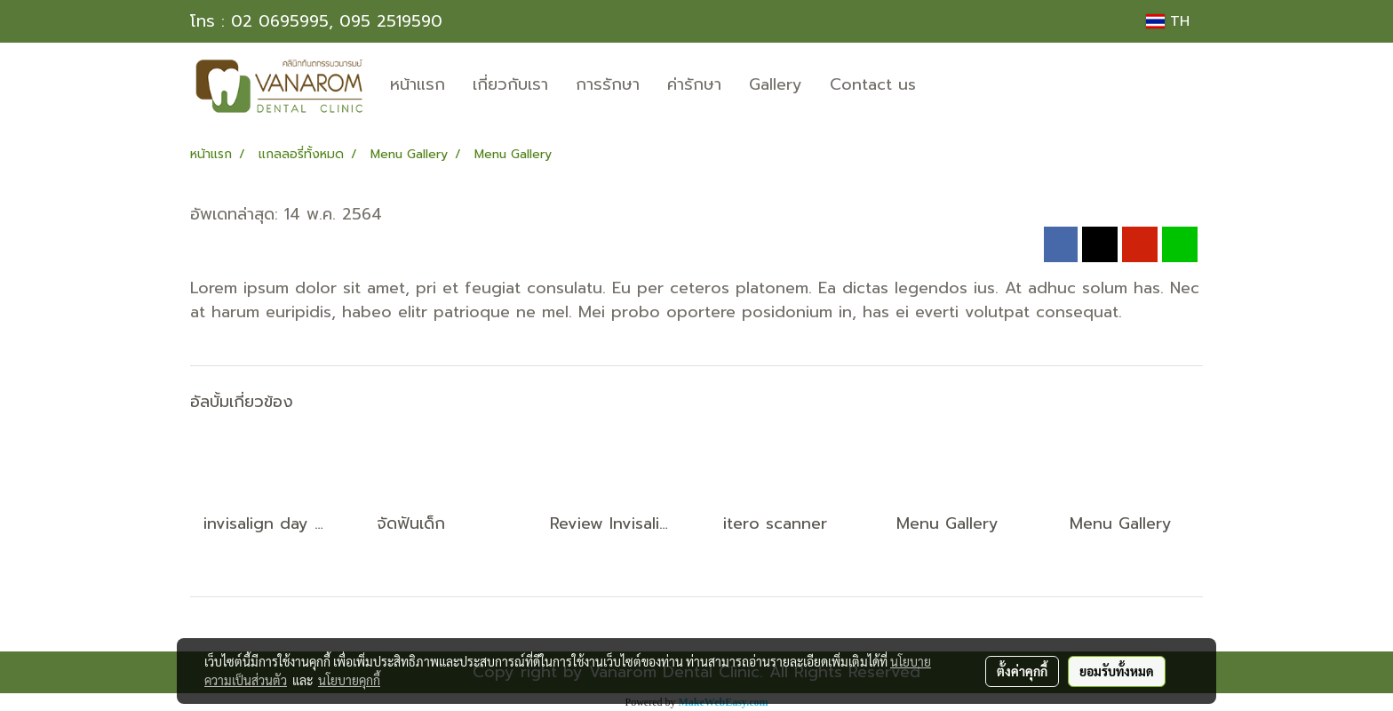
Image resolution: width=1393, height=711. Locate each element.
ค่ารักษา (694, 84)
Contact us (873, 84)
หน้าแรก (417, 84)
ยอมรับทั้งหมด (1116, 671)
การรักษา (608, 84)
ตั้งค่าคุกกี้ (1022, 671)
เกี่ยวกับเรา (510, 84)
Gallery (775, 84)
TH (1168, 21)
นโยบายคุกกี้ (349, 680)
